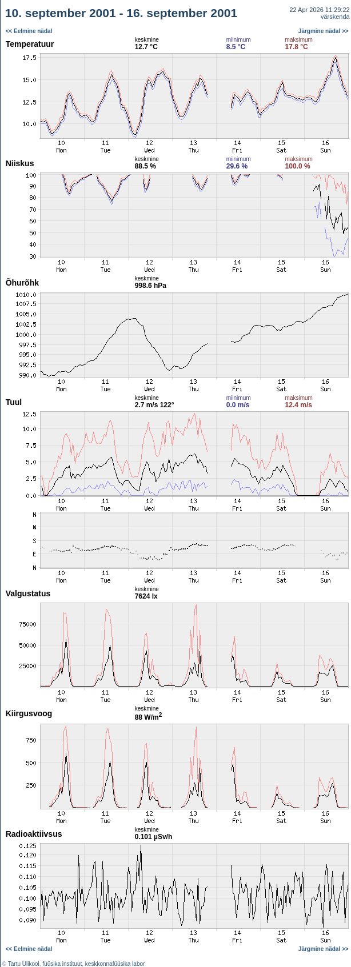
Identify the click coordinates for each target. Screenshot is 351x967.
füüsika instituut (62, 964)
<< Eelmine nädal (29, 31)
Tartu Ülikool (23, 964)
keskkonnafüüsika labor (115, 964)
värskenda (335, 16)
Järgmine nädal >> (323, 31)
